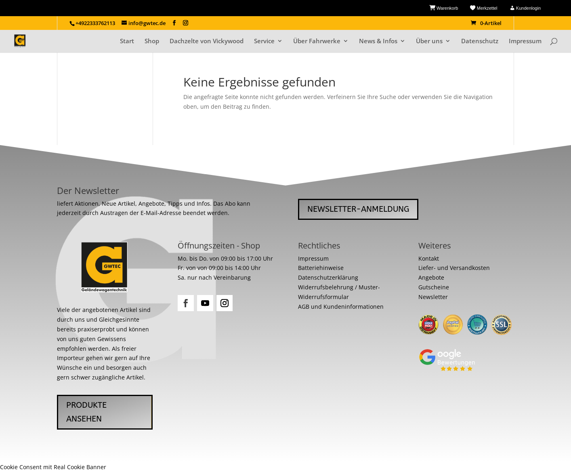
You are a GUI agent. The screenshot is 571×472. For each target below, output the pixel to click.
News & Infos (378, 41)
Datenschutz (479, 41)
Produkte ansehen (86, 412)
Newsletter (433, 297)
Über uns (429, 41)
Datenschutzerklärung (328, 277)
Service (264, 41)
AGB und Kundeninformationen (341, 306)
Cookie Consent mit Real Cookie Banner (53, 467)
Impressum (525, 41)
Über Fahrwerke (316, 41)
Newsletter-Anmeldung (358, 209)
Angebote (431, 277)
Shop (152, 41)
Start (127, 41)
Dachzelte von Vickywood (207, 41)
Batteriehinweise (321, 268)
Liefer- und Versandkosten (454, 268)
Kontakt (428, 258)
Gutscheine (433, 287)
